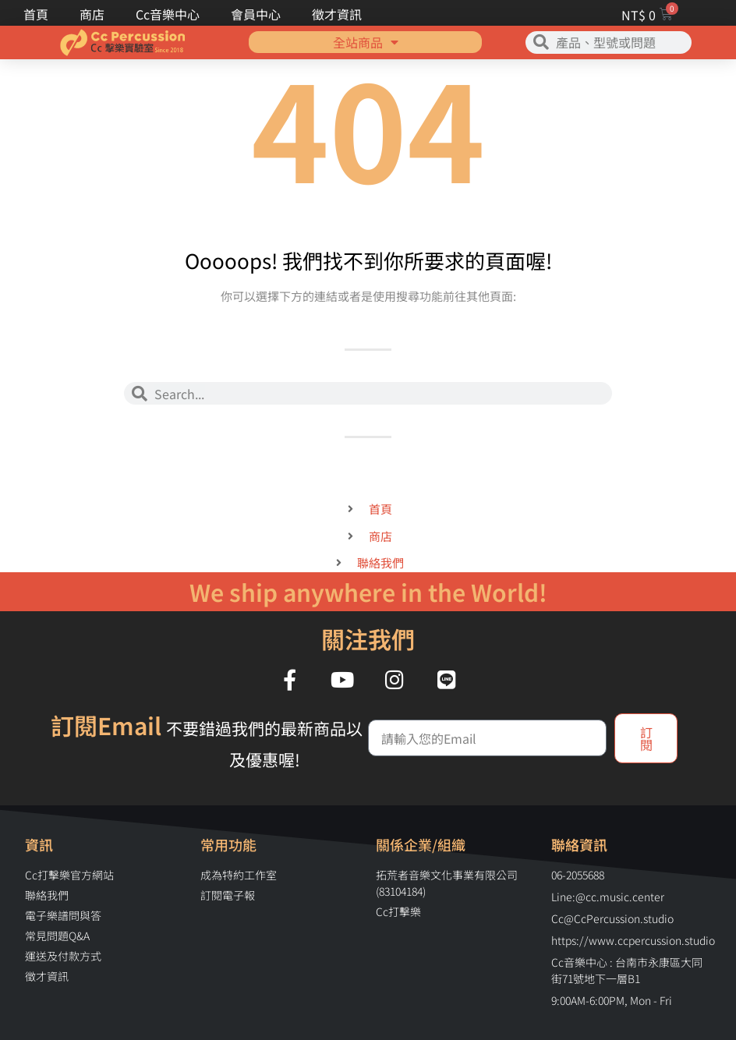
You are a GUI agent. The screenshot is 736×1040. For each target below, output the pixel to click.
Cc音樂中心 (168, 14)
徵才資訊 (337, 14)
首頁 (35, 14)
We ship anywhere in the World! (368, 592)
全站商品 (365, 30)
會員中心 (256, 14)
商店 (92, 14)
